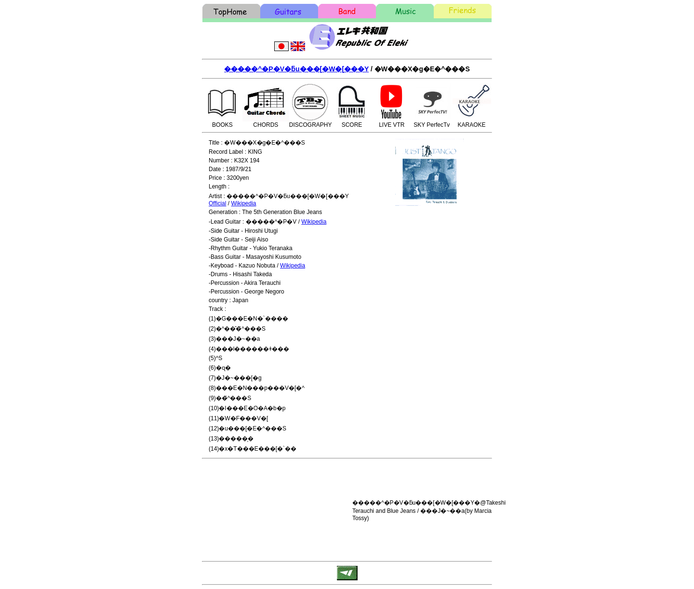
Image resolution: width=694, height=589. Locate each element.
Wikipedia (243, 203)
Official (217, 203)
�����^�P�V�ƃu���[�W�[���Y (296, 69)
